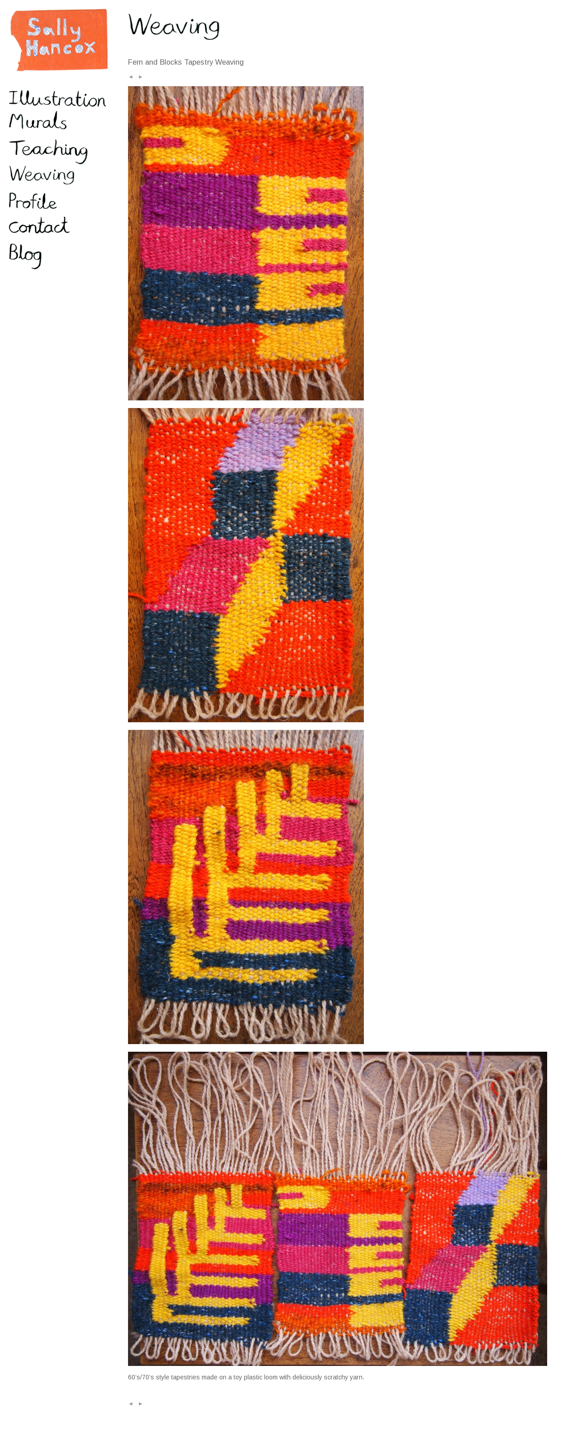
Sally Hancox (58, 40)
